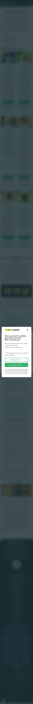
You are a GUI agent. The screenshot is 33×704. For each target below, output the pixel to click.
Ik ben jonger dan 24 (15, 360)
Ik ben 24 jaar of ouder (15, 365)
